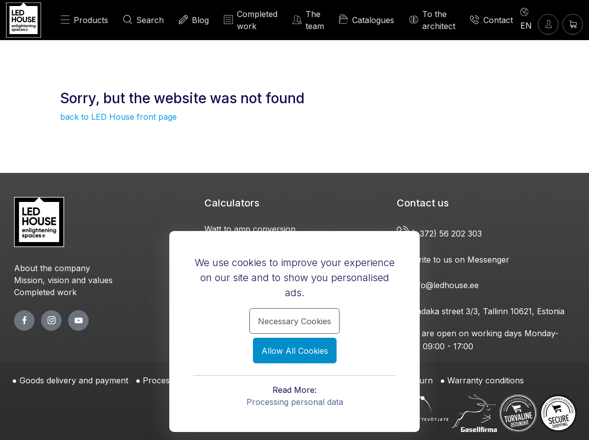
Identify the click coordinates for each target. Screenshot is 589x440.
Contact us (423, 203)
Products (84, 20)
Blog (194, 20)
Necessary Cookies (294, 321)
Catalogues (366, 20)
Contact (491, 20)
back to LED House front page (118, 117)
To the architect (432, 20)
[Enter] (548, 24)
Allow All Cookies (294, 351)
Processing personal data (294, 402)
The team (308, 20)
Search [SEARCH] (143, 20)
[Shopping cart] (572, 24)
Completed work (250, 20)
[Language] (526, 19)
